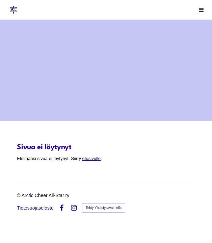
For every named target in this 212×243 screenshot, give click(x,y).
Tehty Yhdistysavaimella (104, 208)
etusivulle (91, 158)
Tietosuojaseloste (35, 208)
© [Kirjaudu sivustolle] (19, 195)
